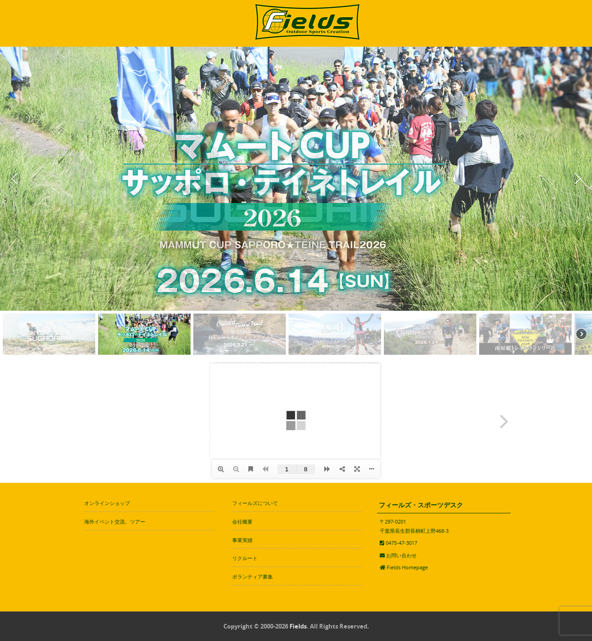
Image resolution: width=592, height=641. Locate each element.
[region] (296, 202)
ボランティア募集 (252, 576)
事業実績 (242, 539)
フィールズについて (255, 502)
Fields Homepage (407, 567)
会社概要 (242, 521)
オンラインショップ (107, 502)
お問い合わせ (401, 555)
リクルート (245, 558)
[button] (14, 178)
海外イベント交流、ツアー (114, 521)
